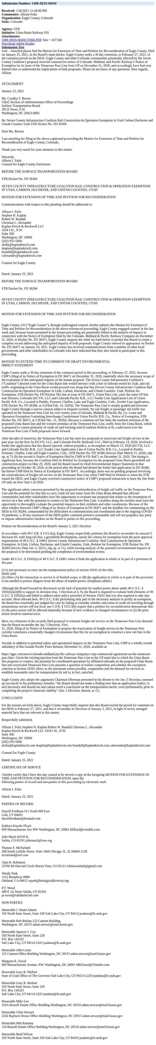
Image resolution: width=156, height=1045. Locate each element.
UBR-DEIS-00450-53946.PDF (22, 40)
